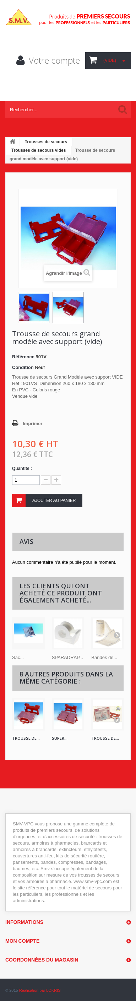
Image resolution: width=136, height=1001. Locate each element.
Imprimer (33, 423)
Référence (23, 356)
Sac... (18, 657)
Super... (59, 738)
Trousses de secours (46, 141)
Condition (23, 367)
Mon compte (22, 941)
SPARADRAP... (67, 657)
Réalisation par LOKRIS (40, 990)
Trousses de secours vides (38, 150)
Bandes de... (104, 657)
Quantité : (22, 468)
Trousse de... (26, 738)
